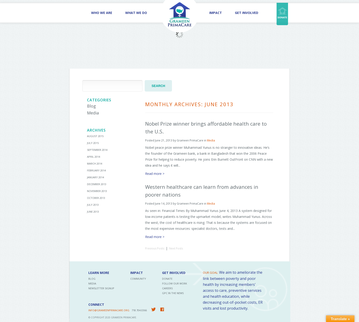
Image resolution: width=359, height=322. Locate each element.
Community (138, 278)
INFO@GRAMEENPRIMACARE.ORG (108, 310)
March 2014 (94, 163)
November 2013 (97, 191)
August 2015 (95, 136)
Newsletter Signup (101, 288)
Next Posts (176, 248)
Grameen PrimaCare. (124, 317)
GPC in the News (173, 293)
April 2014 (93, 156)
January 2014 (95, 177)
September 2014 (97, 150)
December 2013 (96, 184)
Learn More (98, 273)
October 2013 (96, 198)
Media (93, 113)
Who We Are (101, 13)
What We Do (136, 13)
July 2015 (93, 143)
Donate (167, 278)
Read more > (154, 173)
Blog (91, 106)
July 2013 (93, 204)
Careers (167, 288)
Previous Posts (154, 248)
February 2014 (96, 170)
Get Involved (246, 13)
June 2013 (93, 211)
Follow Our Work (174, 283)
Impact (215, 13)
